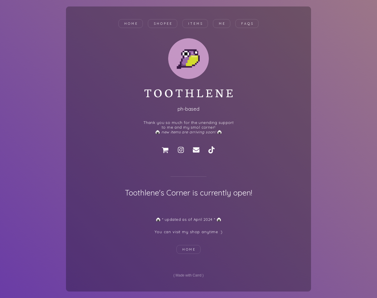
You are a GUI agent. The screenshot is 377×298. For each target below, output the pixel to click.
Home (131, 23)
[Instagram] (181, 150)
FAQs (247, 23)
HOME (189, 249)
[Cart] (165, 150)
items (195, 23)
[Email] (196, 150)
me (222, 23)
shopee (163, 23)
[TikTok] (211, 150)
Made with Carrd (188, 275)
